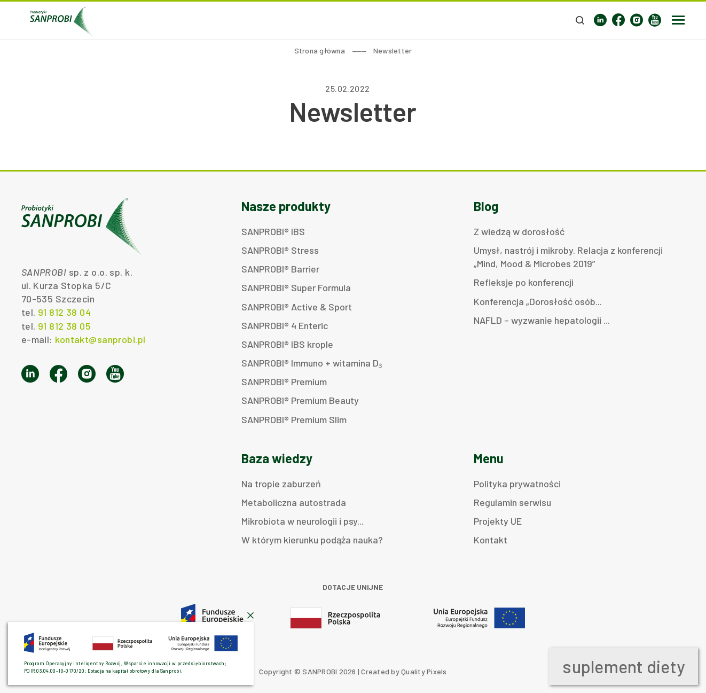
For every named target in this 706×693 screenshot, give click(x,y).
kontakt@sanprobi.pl (100, 339)
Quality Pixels (424, 671)
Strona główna (319, 50)
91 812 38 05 (64, 326)
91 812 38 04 (64, 312)
